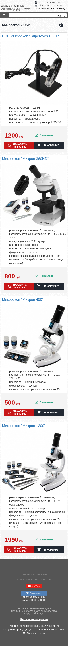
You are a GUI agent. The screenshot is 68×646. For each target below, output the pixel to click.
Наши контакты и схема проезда (51, 8)
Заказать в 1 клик (20, 145)
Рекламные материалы (34, 619)
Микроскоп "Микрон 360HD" (25, 159)
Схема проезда (36, 633)
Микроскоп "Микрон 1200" (23, 426)
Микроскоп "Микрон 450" (22, 299)
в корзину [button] (51, 145)
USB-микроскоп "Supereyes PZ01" (30, 36)
